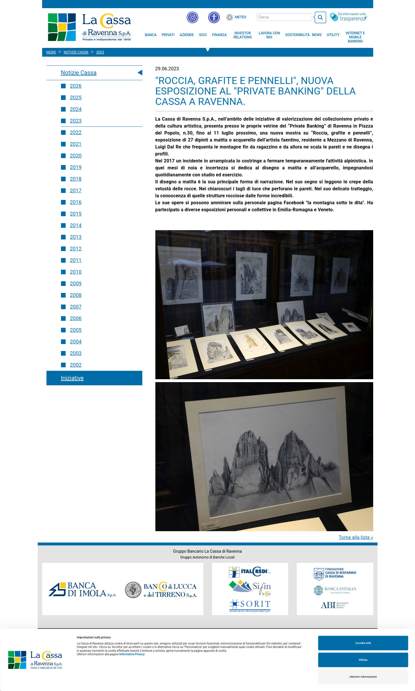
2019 (76, 167)
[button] (214, 17)
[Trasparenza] (348, 17)
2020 (76, 156)
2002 (76, 365)
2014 (76, 225)
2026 (76, 86)
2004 (76, 342)
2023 (76, 121)
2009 (76, 283)
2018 (76, 179)
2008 (76, 295)
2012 (76, 249)
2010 (76, 272)
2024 (76, 109)
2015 (76, 214)
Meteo (241, 17)
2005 (76, 330)
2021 (76, 144)
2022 (76, 132)
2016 (76, 202)
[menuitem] (150, 35)
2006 (76, 318)
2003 (76, 353)
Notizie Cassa (79, 72)
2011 (76, 260)
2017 (76, 190)
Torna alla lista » (356, 537)
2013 (76, 237)
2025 (76, 97)
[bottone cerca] (319, 17)
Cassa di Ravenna (89, 27)
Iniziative (72, 378)
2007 (76, 307)
